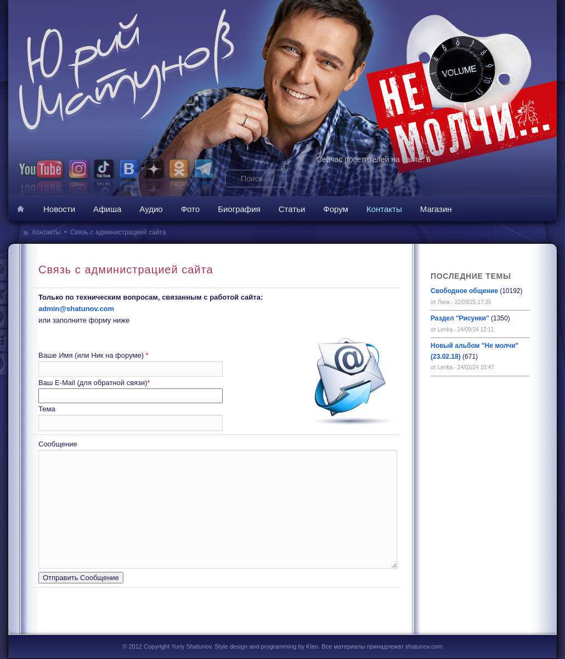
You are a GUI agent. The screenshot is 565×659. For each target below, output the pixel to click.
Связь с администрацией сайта (118, 232)
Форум (335, 209)
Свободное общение (464, 291)
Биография (239, 209)
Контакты (384, 209)
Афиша (107, 209)
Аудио (150, 209)
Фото (190, 209)
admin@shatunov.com (76, 309)
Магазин (436, 209)
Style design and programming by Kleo (266, 646)
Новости (59, 209)
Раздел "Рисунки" (460, 318)
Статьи (292, 209)
